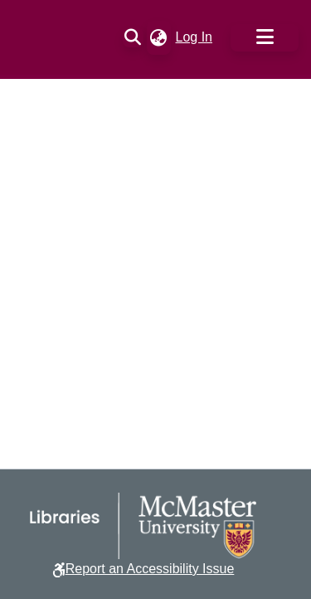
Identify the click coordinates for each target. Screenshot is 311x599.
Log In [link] (195, 37)
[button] (133, 37)
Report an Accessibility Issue (150, 569)
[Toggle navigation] (265, 38)
